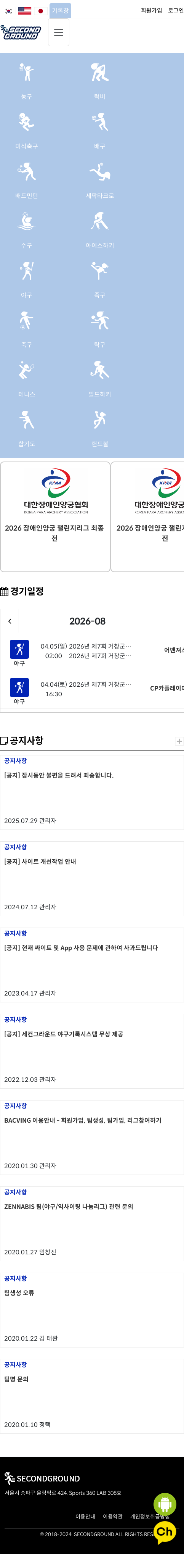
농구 (26, 97)
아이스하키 (100, 246)
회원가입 (151, 10)
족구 (100, 295)
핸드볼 (100, 444)
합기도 (26, 444)
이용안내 (85, 1516)
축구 (26, 345)
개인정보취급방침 (150, 1516)
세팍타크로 (100, 196)
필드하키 (99, 395)
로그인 (176, 10)
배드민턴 (26, 196)
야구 (26, 295)
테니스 (26, 395)
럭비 (100, 97)
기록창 (60, 11)
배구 (100, 146)
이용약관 (113, 1516)
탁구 (100, 345)
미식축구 (26, 146)
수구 (26, 246)
